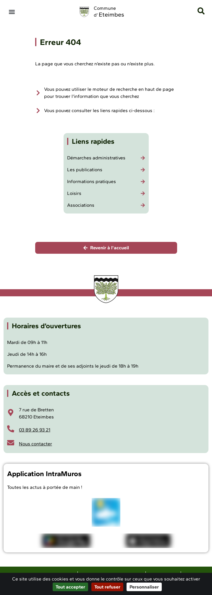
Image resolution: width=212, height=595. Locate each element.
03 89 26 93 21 (34, 430)
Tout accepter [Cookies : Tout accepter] (70, 587)
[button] (12, 12)
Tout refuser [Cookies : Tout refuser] (107, 587)
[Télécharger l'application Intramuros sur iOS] (148, 540)
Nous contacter (35, 444)
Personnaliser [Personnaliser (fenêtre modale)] (144, 587)
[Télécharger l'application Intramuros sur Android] (66, 540)
